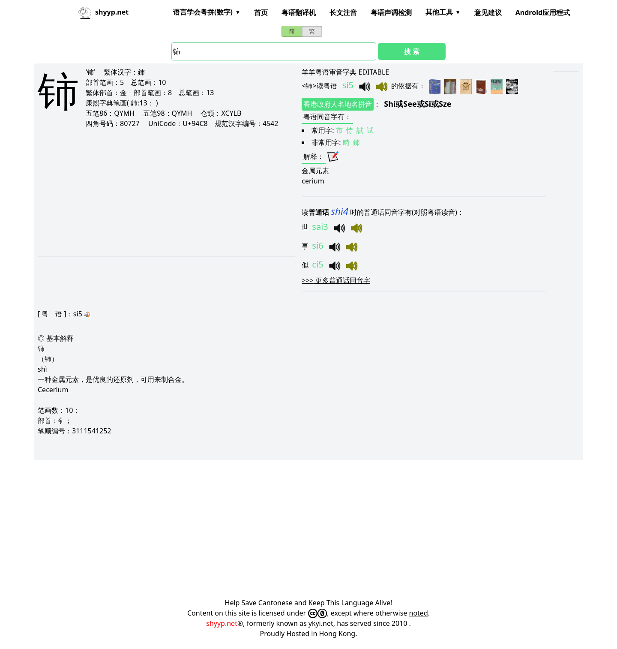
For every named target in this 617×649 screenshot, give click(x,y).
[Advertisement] (153, 192)
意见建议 (488, 12)
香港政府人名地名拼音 (337, 104)
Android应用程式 (542, 12)
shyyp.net (221, 623)
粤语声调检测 (391, 12)
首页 (261, 12)
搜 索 (411, 51)
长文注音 (343, 12)
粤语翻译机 (299, 12)
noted (418, 613)
